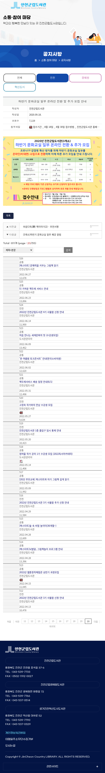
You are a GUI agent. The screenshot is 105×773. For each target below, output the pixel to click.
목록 (8, 215)
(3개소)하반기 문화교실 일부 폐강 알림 (42, 234)
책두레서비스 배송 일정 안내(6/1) (35, 381)
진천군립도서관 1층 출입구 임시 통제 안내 (40, 430)
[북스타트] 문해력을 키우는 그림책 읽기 (38, 265)
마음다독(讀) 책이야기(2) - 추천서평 (41, 226)
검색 (68, 250)
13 (39, 621)
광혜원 (85, 77)
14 (46, 621)
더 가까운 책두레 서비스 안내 (33, 288)
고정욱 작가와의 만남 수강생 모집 (35, 405)
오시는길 (10, 745)
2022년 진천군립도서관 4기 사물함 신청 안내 (41, 312)
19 (81, 621)
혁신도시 (20, 87)
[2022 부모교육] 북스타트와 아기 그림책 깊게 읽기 (44, 479)
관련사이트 (52, 766)
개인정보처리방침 (15, 732)
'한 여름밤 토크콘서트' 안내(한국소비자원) (40, 358)
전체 (19, 77)
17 (67, 621)
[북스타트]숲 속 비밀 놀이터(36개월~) (37, 525)
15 (53, 621)
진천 (52, 77)
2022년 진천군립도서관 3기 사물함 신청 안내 (41, 597)
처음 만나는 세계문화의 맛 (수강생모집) (38, 335)
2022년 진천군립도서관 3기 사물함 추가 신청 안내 (44, 502)
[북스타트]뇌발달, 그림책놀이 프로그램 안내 (41, 549)
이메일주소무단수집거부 (19, 739)
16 (60, 621)
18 (74, 621)
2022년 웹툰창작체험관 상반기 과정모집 (39, 572)
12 (32, 621)
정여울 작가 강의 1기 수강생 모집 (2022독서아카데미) (46, 453)
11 (25, 621)
